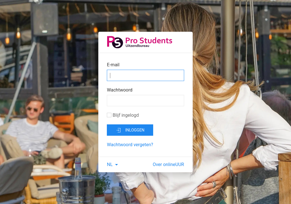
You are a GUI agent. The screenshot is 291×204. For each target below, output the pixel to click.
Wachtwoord (119, 90)
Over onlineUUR (168, 164)
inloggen (130, 130)
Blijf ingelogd (123, 115)
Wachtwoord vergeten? (130, 144)
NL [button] (113, 164)
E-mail (113, 64)
